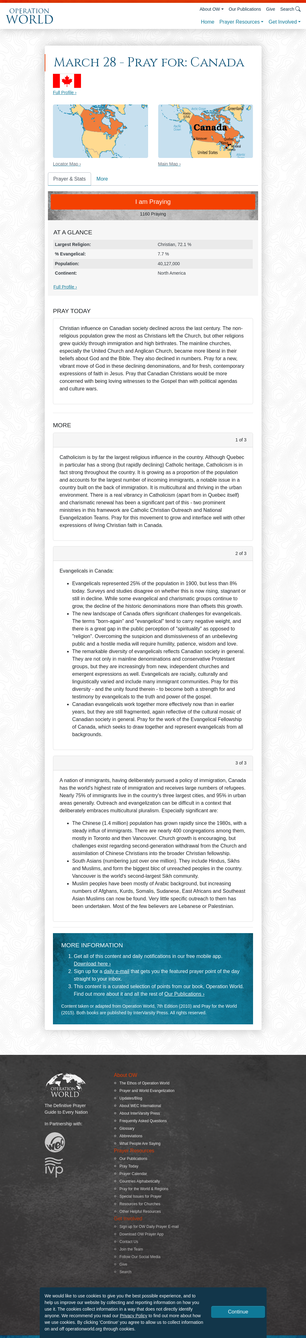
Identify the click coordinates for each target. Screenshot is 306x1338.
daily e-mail (116, 971)
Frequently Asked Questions (143, 1121)
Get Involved (282, 22)
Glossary (126, 1128)
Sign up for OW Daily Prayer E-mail (149, 1226)
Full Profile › (65, 92)
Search (125, 1272)
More (102, 179)
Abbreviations (130, 1136)
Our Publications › (185, 994)
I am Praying (152, 201)
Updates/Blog (130, 1098)
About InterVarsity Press (139, 1113)
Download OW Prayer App (141, 1234)
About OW (209, 9)
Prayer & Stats (69, 179)
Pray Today (128, 1166)
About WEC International (140, 1106)
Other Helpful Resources (140, 1211)
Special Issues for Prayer (140, 1196)
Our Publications (245, 9)
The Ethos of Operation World (144, 1083)
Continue (238, 1311)
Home (207, 22)
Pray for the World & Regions (143, 1189)
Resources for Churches (139, 1204)
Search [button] (290, 9)
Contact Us (128, 1242)
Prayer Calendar (133, 1174)
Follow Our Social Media (139, 1257)
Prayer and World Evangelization (147, 1091)
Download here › (92, 963)
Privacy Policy (133, 1315)
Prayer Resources (239, 22)
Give (270, 9)
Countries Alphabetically (139, 1181)
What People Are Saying (139, 1143)
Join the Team (131, 1249)
